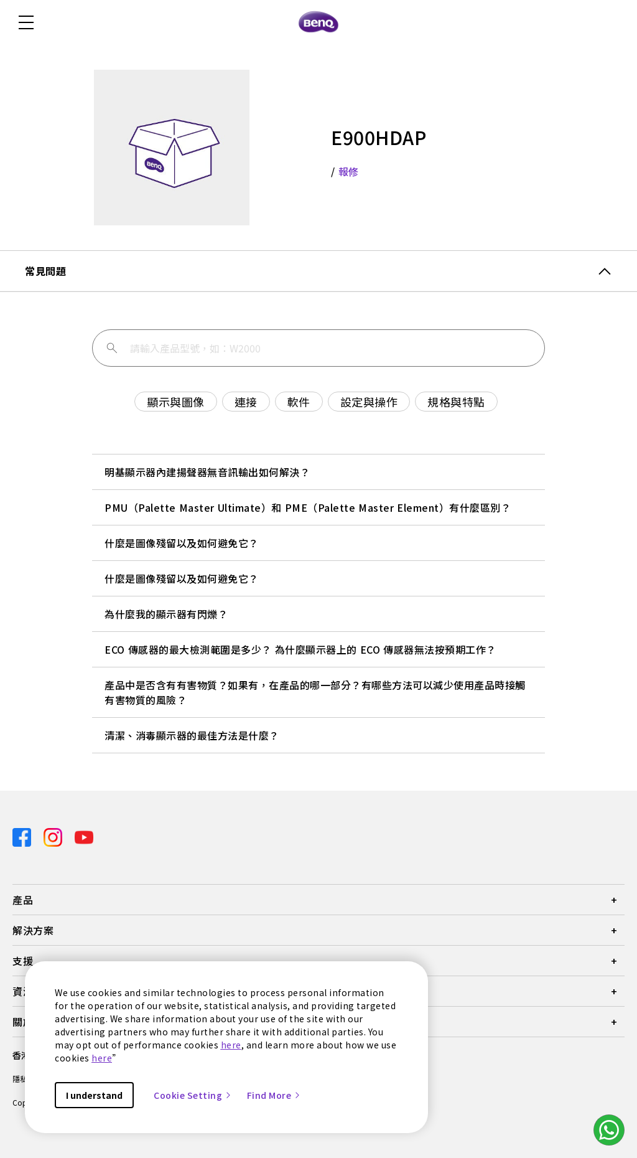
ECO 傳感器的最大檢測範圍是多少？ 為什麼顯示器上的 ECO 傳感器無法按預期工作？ (300, 649)
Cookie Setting (193, 1095)
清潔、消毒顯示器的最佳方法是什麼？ (192, 735)
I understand (94, 1095)
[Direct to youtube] (84, 836)
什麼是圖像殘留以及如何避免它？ (182, 542)
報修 (348, 171)
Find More (274, 1095)
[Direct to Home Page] (318, 22)
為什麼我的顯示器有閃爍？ (166, 613)
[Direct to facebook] (23, 836)
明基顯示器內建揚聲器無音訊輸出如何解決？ (207, 471)
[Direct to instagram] (54, 836)
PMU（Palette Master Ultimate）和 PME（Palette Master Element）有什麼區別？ (308, 507)
